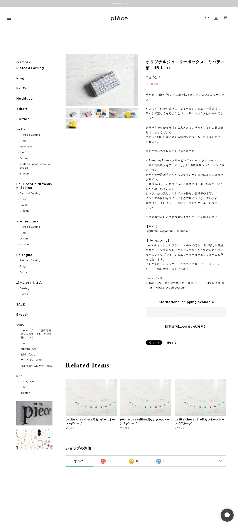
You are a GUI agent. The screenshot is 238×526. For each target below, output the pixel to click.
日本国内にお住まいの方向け (186, 326)
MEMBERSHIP (30, 348)
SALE (20, 304)
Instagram (27, 381)
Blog (24, 343)
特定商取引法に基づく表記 (36, 365)
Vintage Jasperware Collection (36, 166)
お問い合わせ (28, 354)
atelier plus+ (27, 221)
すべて (79, 461)
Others (24, 158)
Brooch (24, 173)
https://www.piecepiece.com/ (166, 287)
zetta (21, 129)
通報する (171, 343)
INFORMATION (119, 3)
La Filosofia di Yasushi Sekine (34, 186)
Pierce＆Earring (30, 68)
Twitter (25, 392)
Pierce (24, 294)
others (22, 109)
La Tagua (24, 255)
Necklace (24, 98)
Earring (25, 288)
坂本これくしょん (29, 282)
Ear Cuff (23, 88)
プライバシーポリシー (34, 360)
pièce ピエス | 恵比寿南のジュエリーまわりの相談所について (36, 334)
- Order (22, 119)
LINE (24, 387)
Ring (20, 78)
